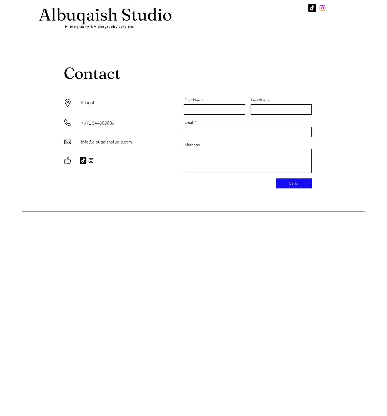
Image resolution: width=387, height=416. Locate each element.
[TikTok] (312, 8)
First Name (194, 100)
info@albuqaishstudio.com (106, 142)
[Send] (294, 183)
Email (189, 122)
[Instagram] (322, 8)
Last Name (260, 100)
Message (192, 145)
